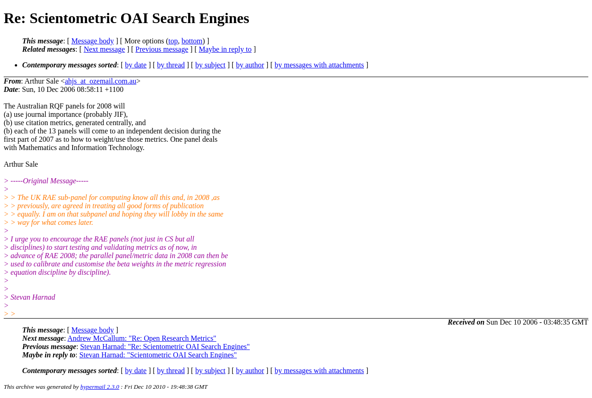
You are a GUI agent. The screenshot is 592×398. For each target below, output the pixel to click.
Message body (92, 41)
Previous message (162, 49)
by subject (210, 65)
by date (136, 65)
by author (250, 65)
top (173, 41)
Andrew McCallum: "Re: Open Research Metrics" (142, 338)
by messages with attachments (319, 65)
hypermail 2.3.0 (99, 386)
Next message (104, 49)
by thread (171, 65)
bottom (191, 41)
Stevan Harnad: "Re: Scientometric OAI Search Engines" (165, 346)
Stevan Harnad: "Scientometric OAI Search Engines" (158, 355)
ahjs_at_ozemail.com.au (100, 81)
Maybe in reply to (225, 49)
